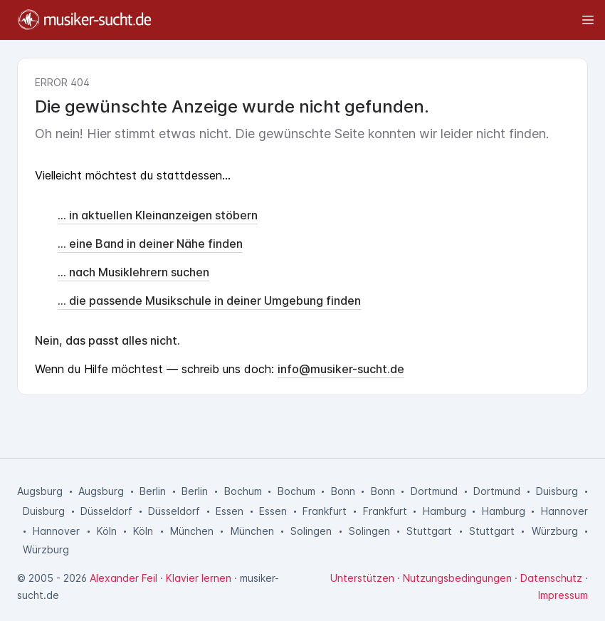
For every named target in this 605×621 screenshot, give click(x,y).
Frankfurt (324, 511)
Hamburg (444, 511)
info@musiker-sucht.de (341, 369)
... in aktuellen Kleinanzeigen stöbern (158, 215)
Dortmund (434, 491)
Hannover (564, 511)
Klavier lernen (198, 578)
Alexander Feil (123, 578)
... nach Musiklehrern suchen (133, 272)
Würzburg (555, 531)
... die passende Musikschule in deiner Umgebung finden (209, 300)
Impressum (563, 595)
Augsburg (40, 491)
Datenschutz (551, 578)
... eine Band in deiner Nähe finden (150, 243)
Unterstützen (362, 578)
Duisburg (557, 491)
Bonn (343, 491)
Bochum (243, 491)
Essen (229, 511)
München (192, 531)
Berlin (153, 491)
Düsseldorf (106, 511)
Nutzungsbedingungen (457, 578)
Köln (107, 531)
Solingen (311, 531)
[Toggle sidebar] (379, 20)
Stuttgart (429, 531)
